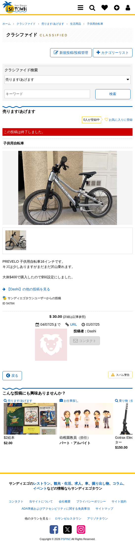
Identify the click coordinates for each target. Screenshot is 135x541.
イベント (40, 491)
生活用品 (64, 23)
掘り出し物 (100, 486)
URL (73, 327)
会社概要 (65, 502)
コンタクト (84, 343)
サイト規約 (119, 502)
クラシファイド (22, 23)
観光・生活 (62, 486)
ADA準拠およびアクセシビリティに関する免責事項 (56, 507)
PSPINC (66, 534)
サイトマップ (104, 507)
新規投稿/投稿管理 (71, 54)
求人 (78, 486)
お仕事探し (71, 403)
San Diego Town (24, 13)
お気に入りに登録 (121, 122)
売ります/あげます (46, 23)
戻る (12, 378)
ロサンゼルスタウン (68, 515)
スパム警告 (120, 377)
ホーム (6, 23)
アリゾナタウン (97, 515)
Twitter (67, 525)
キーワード (14, 96)
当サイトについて (41, 502)
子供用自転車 (81, 23)
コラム (118, 486)
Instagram (81, 525)
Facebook (54, 525)
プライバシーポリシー (91, 502)
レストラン (41, 486)
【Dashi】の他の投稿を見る (28, 291)
